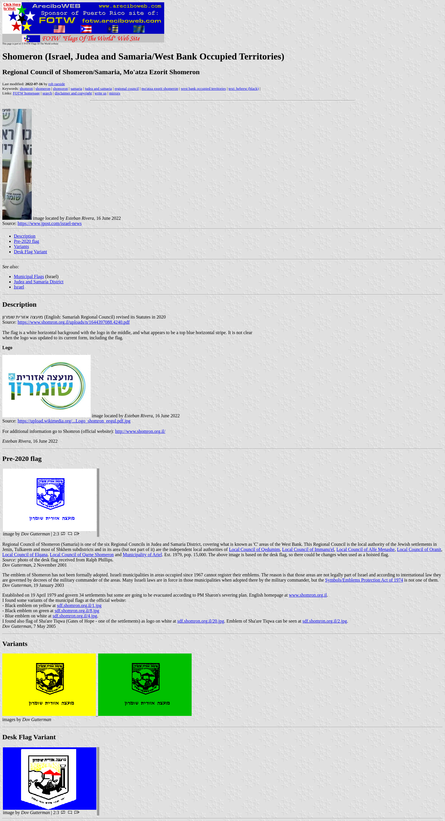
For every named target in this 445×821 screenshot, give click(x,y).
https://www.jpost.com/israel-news (50, 223)
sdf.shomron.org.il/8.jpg (77, 610)
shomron (26, 88)
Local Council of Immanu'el (308, 549)
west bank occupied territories (203, 88)
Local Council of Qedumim (254, 549)
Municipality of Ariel (142, 554)
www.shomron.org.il (308, 595)
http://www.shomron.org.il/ (140, 431)
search (47, 93)
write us (101, 93)
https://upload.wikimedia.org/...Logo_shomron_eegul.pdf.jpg (74, 420)
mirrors (114, 93)
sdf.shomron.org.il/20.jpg (200, 621)
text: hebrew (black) (244, 88)
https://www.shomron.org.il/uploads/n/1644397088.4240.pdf (74, 322)
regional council (127, 88)
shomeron (42, 88)
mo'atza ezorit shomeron (159, 88)
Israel (19, 286)
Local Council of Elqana (25, 554)
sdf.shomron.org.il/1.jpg (79, 605)
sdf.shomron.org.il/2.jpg (324, 621)
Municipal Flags (29, 276)
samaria (76, 88)
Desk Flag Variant (30, 251)
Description (24, 236)
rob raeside (56, 84)
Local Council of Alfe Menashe (365, 549)
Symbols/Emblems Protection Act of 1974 (364, 580)
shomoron (60, 88)
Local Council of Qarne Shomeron (82, 554)
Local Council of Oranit (419, 549)
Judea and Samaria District (38, 281)
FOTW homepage (26, 93)
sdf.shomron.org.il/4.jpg (75, 615)
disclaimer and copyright (73, 93)
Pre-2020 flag (26, 241)
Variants (21, 246)
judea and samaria (98, 88)
